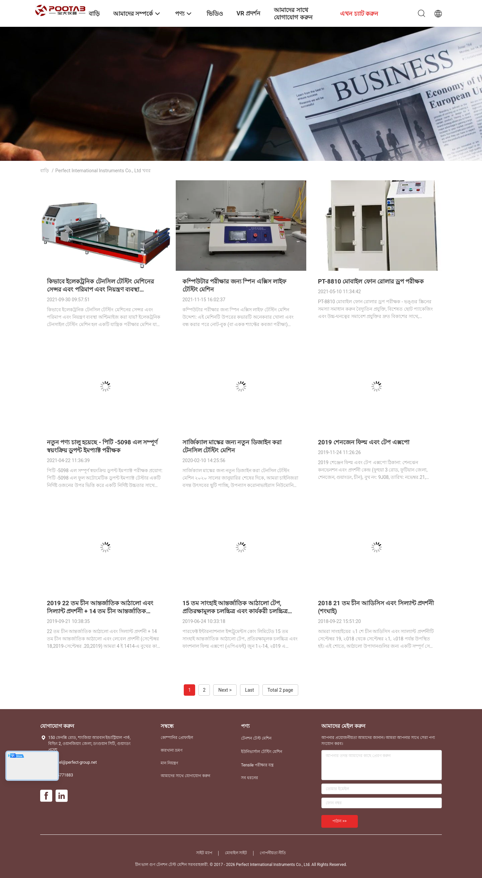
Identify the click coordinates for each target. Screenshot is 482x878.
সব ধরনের (249, 777)
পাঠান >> (339, 821)
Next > (225, 690)
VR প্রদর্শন (248, 13)
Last (249, 690)
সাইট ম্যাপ (204, 853)
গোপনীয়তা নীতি (273, 853)
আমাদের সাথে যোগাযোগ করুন (185, 775)
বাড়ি (44, 170)
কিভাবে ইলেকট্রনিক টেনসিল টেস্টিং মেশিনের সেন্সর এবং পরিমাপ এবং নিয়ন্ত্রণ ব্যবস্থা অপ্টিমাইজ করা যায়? (100, 289)
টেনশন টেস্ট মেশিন (256, 738)
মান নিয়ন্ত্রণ (169, 763)
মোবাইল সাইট (236, 853)
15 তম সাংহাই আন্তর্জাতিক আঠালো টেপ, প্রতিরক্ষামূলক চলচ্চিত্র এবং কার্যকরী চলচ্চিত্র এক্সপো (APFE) (235, 611)
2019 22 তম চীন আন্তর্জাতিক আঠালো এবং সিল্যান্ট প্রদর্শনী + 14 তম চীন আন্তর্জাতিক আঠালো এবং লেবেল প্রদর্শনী (100, 611)
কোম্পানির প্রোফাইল (177, 737)
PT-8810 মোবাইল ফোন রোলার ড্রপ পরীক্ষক (371, 281)
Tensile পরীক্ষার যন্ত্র (257, 765)
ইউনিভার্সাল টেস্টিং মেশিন (261, 751)
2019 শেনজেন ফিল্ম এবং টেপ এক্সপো (363, 442)
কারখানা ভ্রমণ (171, 750)
